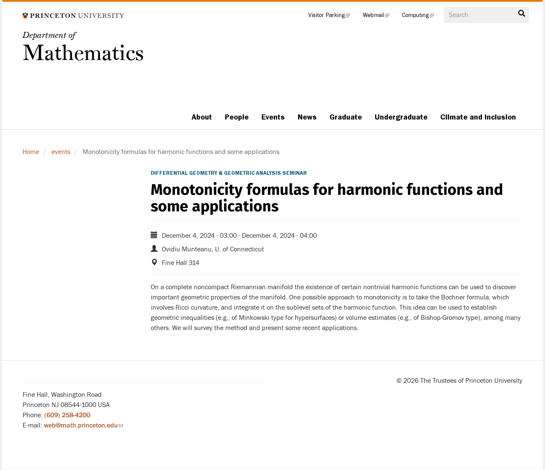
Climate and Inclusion (478, 117)
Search (521, 13)
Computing (421, 17)
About (202, 117)
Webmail (379, 17)
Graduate (346, 117)
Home (31, 152)
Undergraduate (401, 117)
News (307, 117)
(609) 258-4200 (67, 415)
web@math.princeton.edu (83, 425)
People (237, 117)
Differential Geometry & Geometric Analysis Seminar (229, 173)
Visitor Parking (332, 17)
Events (273, 117)
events (61, 152)
